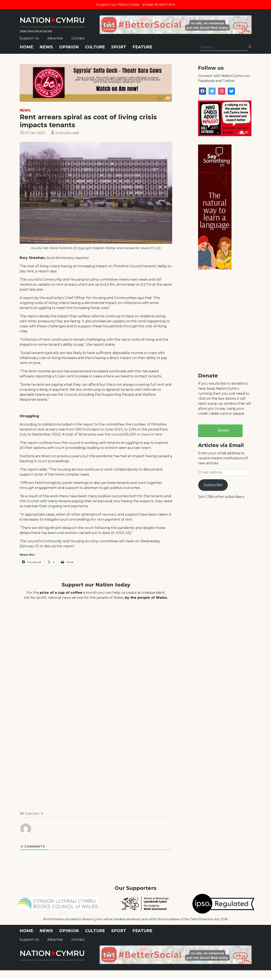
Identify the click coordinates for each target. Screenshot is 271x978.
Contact (78, 38)
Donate (223, 430)
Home (26, 47)
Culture (95, 47)
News (46, 47)
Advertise (55, 38)
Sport (118, 47)
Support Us (29, 38)
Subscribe (213, 485)
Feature (142, 47)
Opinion (69, 47)
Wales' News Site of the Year (36, 30)
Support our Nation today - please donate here (135, 4)
